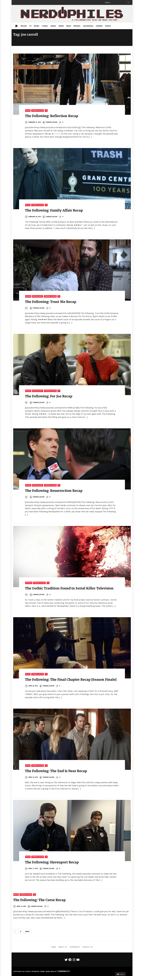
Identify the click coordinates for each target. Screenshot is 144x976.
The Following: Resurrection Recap (53, 491)
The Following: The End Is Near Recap (56, 771)
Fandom (99, 26)
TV (30, 26)
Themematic (63, 971)
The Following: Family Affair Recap (54, 210)
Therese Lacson (37, 110)
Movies (24, 26)
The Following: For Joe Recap (48, 396)
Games (53, 26)
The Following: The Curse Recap (39, 900)
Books (36, 26)
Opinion (29, 583)
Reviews (77, 26)
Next (27, 931)
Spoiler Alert (38, 296)
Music (68, 26)
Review (28, 296)
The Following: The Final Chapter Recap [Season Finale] (71, 679)
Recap (28, 110)
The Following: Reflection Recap (51, 116)
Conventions (88, 26)
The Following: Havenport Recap (52, 862)
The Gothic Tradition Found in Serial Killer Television (69, 588)
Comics (45, 26)
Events (108, 26)
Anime (61, 26)
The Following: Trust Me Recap (50, 302)
